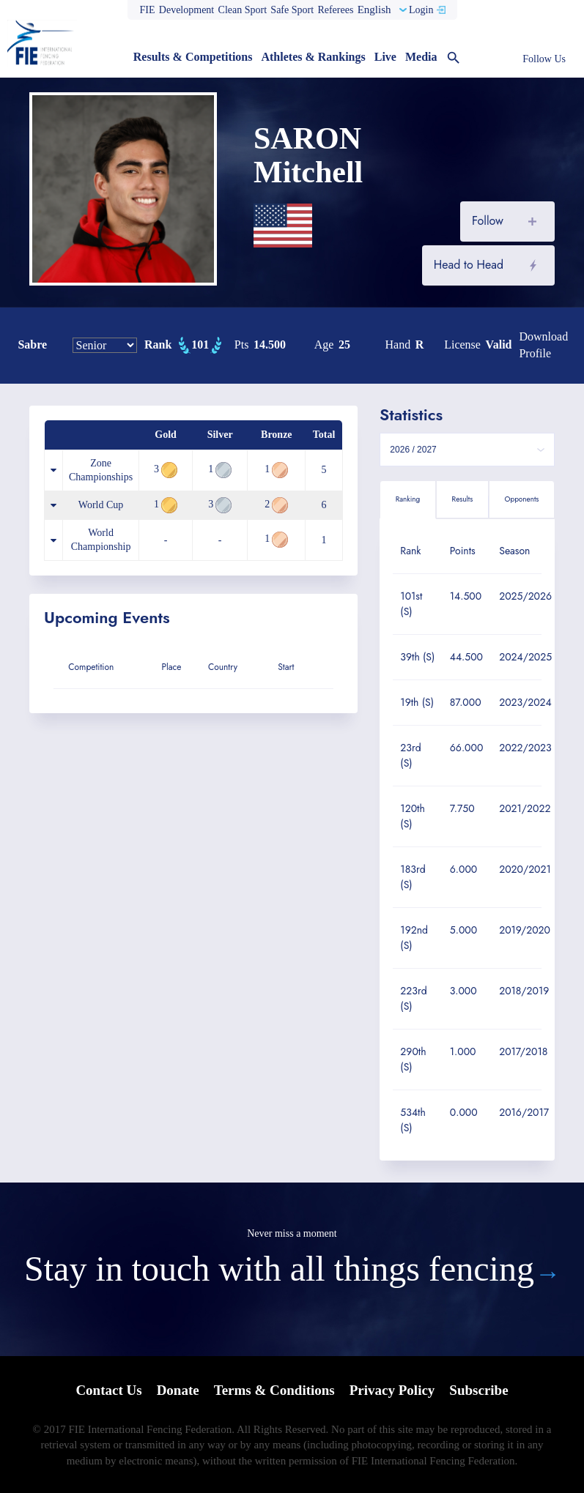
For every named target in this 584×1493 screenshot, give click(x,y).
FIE (147, 9)
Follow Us (544, 58)
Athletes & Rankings (313, 57)
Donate (178, 1390)
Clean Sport (242, 9)
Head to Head (468, 264)
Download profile (543, 345)
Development (186, 9)
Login (421, 9)
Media (421, 57)
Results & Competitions (193, 57)
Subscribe (478, 1390)
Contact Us (108, 1390)
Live (385, 57)
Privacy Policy (392, 1390)
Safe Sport (292, 9)
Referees (335, 9)
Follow (487, 220)
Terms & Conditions (274, 1390)
